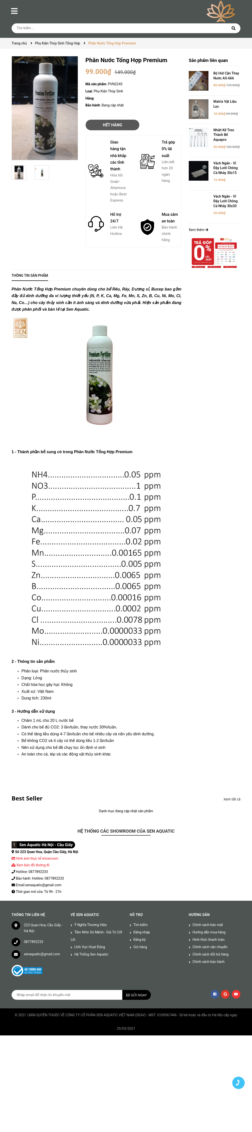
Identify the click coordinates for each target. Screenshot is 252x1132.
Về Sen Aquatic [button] (85, 915)
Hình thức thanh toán (208, 940)
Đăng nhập (141, 932)
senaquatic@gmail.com (42, 954)
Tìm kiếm (140, 925)
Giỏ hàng (140, 947)
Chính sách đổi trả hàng (210, 954)
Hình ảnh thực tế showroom (37, 858)
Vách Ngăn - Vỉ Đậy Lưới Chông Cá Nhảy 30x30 (225, 201)
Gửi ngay (139, 995)
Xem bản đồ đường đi (30, 865)
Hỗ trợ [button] (136, 915)
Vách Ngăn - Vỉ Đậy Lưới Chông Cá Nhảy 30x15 (225, 168)
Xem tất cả (232, 799)
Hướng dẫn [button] (199, 915)
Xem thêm (198, 230)
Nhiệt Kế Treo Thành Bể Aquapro (223, 135)
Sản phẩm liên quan (208, 60)
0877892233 (33, 942)
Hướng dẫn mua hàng (208, 932)
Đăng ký (139, 940)
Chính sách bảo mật (207, 925)
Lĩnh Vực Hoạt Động (89, 947)
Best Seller (27, 798)
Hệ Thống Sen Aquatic (91, 954)
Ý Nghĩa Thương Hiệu (90, 925)
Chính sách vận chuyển (210, 947)
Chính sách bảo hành (208, 962)
